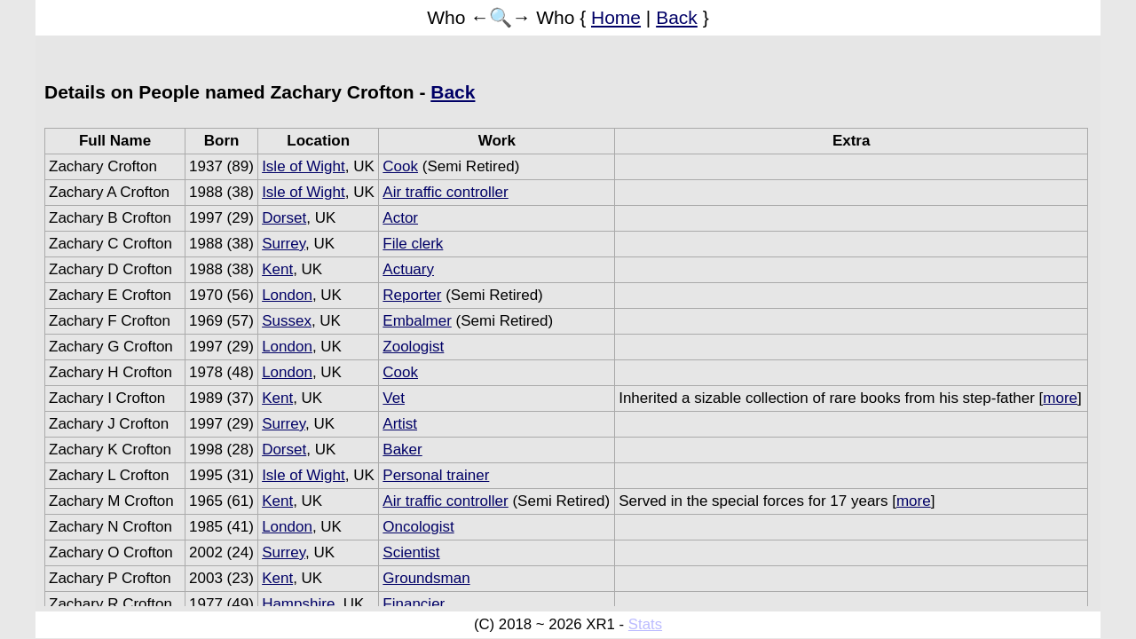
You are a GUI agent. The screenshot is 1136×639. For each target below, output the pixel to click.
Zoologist (413, 346)
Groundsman (426, 578)
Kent (277, 269)
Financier (414, 604)
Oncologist (418, 526)
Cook (400, 166)
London (287, 295)
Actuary (408, 269)
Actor (400, 217)
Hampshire (298, 604)
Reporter (412, 295)
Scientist (411, 552)
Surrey (283, 243)
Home (616, 17)
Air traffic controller (445, 192)
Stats (645, 624)
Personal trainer (436, 475)
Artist (400, 423)
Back (677, 17)
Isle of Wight (303, 166)
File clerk (413, 243)
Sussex (287, 320)
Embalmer (417, 320)
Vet (394, 398)
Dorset (284, 217)
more (1060, 398)
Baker (402, 449)
